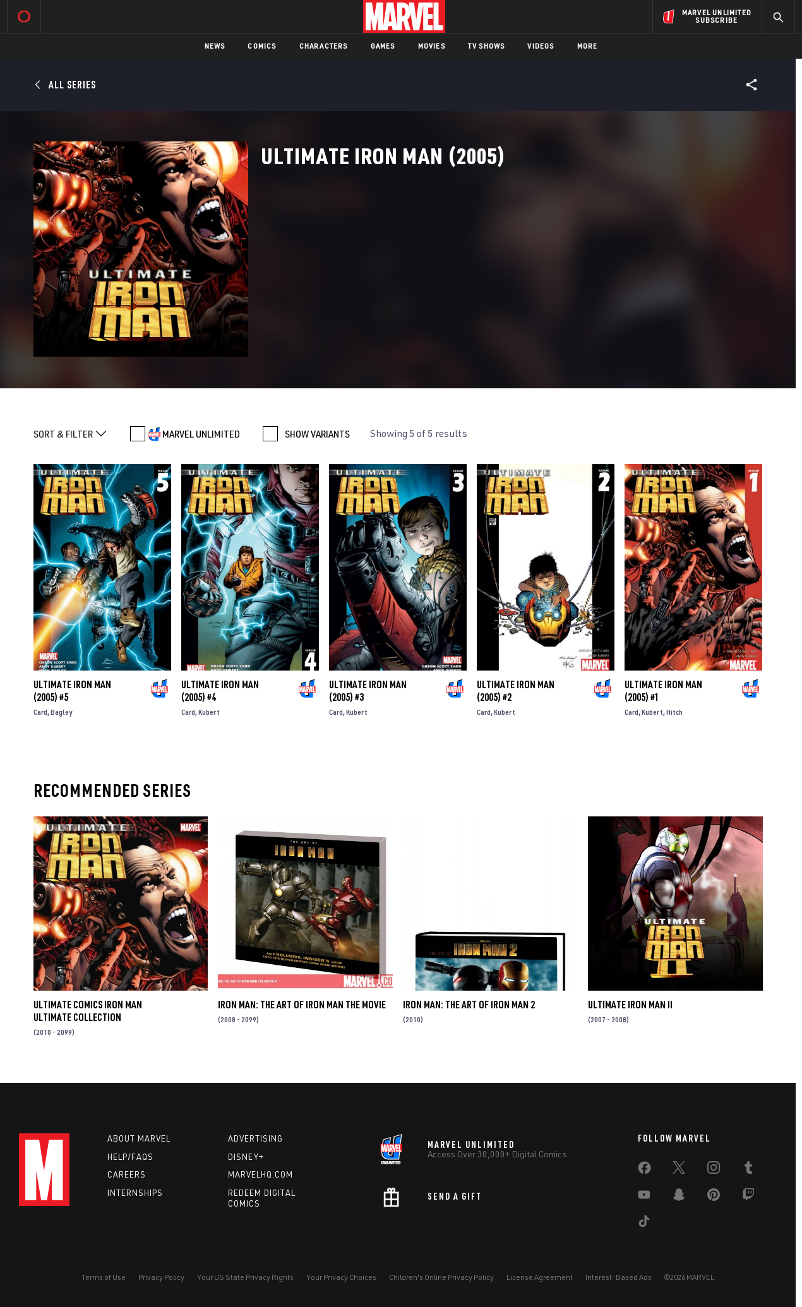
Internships (135, 1193)
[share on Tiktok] (644, 1223)
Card (40, 712)
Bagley (61, 712)
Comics (262, 46)
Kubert (209, 712)
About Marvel (139, 1138)
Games (383, 46)
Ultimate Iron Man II (630, 1004)
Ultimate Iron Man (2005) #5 (72, 690)
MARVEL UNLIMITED (201, 433)
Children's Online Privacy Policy (441, 1277)
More (587, 46)
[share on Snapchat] (679, 1197)
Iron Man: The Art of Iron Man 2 (469, 1004)
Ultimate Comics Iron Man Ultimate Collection (87, 1011)
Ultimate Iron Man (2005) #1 (663, 690)
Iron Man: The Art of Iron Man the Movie (302, 1004)
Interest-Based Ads (618, 1277)
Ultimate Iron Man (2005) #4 (220, 690)
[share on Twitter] (679, 1170)
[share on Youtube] (644, 1197)
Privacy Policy (161, 1277)
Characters (323, 46)
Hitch (674, 712)
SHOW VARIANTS (317, 433)
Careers (126, 1174)
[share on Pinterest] (713, 1197)
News (215, 46)
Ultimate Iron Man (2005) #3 (368, 690)
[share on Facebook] (644, 1170)
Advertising (255, 1138)
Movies (431, 46)
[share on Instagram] (713, 1170)
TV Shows (486, 46)
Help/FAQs (130, 1157)
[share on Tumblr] (748, 1170)
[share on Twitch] (748, 1197)
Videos (540, 46)
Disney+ (246, 1157)
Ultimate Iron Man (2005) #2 (515, 690)
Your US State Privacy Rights (245, 1277)
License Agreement (539, 1277)
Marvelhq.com (260, 1174)
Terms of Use (103, 1277)
